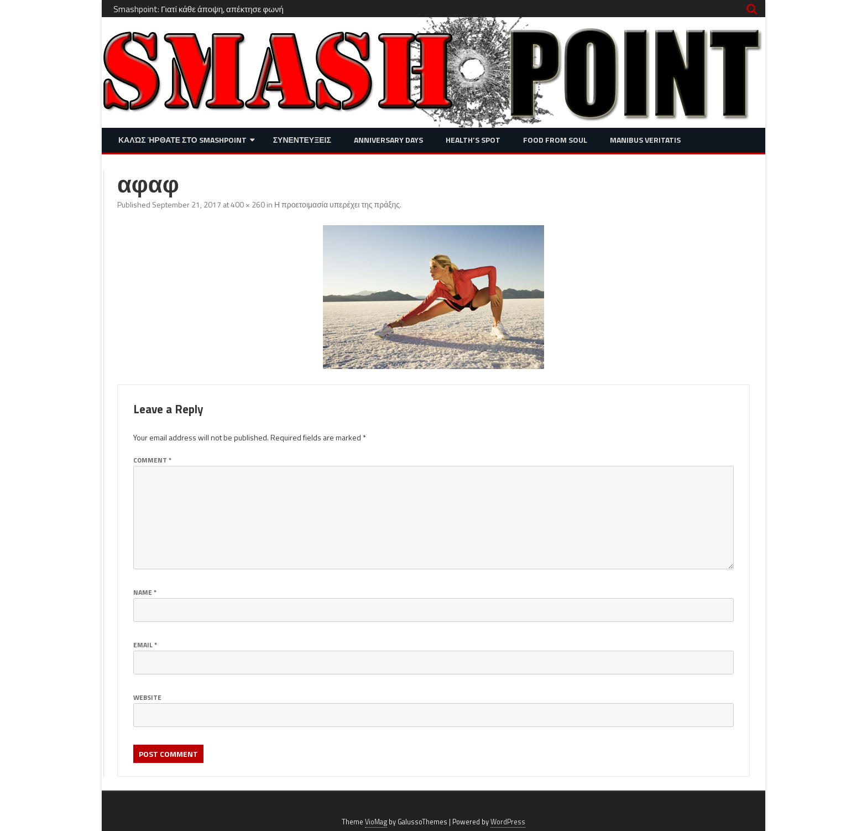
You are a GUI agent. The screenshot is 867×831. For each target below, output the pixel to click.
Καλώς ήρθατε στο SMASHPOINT (182, 140)
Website (147, 697)
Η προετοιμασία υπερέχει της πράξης (337, 204)
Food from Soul (555, 140)
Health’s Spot (473, 140)
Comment (152, 460)
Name (144, 592)
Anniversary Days (388, 140)
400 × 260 (248, 204)
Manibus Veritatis (645, 140)
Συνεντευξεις (302, 140)
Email (145, 645)
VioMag (376, 822)
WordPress (507, 822)
